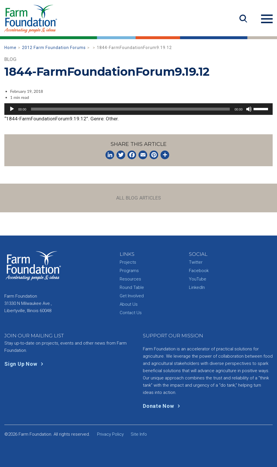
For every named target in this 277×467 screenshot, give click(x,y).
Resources (130, 279)
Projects (128, 262)
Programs (129, 270)
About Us (129, 304)
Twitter (196, 262)
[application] (138, 109)
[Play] (12, 109)
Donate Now (163, 406)
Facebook (199, 270)
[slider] (130, 109)
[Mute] (249, 109)
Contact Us (131, 312)
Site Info (139, 434)
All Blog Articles (138, 198)
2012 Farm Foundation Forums (54, 47)
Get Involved (132, 295)
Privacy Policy (110, 434)
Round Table (132, 287)
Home (10, 47)
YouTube (197, 279)
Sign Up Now (25, 364)
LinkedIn (197, 287)
